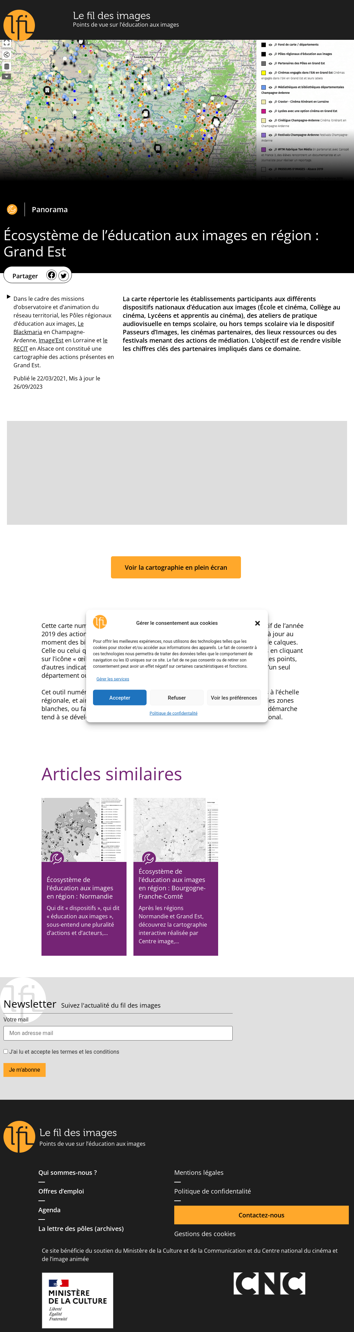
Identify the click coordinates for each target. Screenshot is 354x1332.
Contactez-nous (262, 1215)
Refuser (177, 697)
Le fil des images (111, 15)
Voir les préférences (234, 697)
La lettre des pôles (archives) (81, 1228)
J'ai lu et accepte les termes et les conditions (61, 1052)
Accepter (119, 697)
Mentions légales (199, 1172)
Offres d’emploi (61, 1191)
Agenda (49, 1210)
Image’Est (51, 340)
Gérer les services (112, 679)
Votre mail (15, 1020)
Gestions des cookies (205, 1234)
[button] (257, 623)
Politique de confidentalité (174, 713)
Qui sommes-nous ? (67, 1172)
